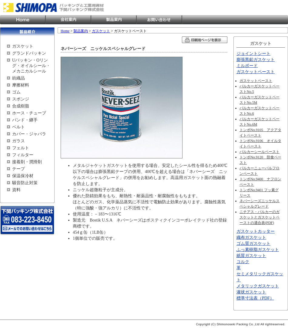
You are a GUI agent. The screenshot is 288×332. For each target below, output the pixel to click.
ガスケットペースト (255, 71)
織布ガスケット (251, 237)
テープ (18, 169)
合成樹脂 (20, 106)
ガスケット (22, 46)
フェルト (20, 148)
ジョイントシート (253, 53)
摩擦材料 (20, 85)
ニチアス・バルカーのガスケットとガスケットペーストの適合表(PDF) (259, 217)
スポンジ (20, 99)
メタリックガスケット (257, 286)
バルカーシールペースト (259, 152)
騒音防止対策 (25, 183)
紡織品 (18, 78)
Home (22, 19)
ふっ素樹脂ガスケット (257, 249)
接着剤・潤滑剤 (27, 162)
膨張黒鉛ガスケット (255, 59)
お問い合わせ (159, 19)
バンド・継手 (25, 120)
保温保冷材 (22, 176)
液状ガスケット (251, 292)
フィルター (22, 155)
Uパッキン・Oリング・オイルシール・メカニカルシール (31, 65)
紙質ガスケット (251, 255)
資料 (16, 190)
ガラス (18, 141)
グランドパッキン (29, 53)
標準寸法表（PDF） (255, 298)
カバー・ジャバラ (29, 134)
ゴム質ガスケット (253, 243)
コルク (242, 261)
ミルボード (247, 65)
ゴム (16, 92)
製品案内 (113, 19)
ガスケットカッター (255, 231)
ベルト (18, 127)
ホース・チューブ (29, 113)
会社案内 (68, 19)
